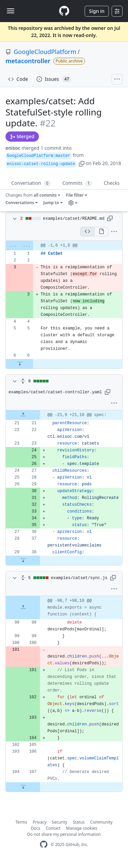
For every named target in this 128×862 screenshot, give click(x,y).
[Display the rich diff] (101, 231)
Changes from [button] (31, 195)
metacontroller (28, 61)
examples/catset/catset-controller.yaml (55, 392)
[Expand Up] (23, 414)
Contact (53, 828)
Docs (35, 828)
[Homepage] (64, 11)
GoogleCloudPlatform (45, 52)
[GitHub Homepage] (44, 844)
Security (59, 822)
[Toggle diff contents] (14, 218)
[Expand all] (23, 381)
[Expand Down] (19, 363)
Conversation (31, 183)
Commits (77, 183)
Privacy (39, 822)
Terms (21, 822)
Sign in (96, 11)
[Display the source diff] (87, 231)
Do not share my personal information (64, 834)
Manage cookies (81, 828)
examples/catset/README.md (73, 218)
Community (101, 822)
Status (79, 822)
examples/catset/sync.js (79, 577)
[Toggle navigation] (10, 11)
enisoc (12, 148)
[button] (81, 163)
